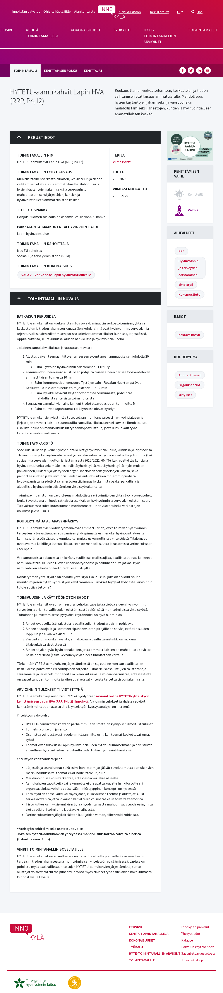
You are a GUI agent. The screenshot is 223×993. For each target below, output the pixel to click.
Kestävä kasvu (189, 335)
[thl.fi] (37, 982)
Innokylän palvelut (26, 11)
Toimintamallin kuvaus (48, 298)
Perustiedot (36, 137)
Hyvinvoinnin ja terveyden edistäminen (188, 268)
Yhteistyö (185, 284)
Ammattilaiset (189, 375)
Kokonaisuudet (86, 29)
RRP (181, 251)
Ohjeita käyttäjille (57, 11)
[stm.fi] (75, 982)
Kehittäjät (93, 70)
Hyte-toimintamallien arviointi (160, 35)
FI (178, 12)
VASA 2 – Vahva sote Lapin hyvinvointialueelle (56, 275)
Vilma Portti (122, 162)
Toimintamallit (203, 29)
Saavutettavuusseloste (198, 953)
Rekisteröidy (159, 12)
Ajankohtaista (84, 11)
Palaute (187, 940)
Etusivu (135, 927)
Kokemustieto (189, 294)
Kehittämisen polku (60, 70)
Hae (199, 12)
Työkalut (122, 29)
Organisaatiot (189, 385)
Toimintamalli (25, 70)
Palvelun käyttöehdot (197, 947)
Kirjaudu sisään (129, 12)
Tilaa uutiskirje (192, 960)
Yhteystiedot (191, 933)
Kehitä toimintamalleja (42, 32)
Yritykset (185, 394)
